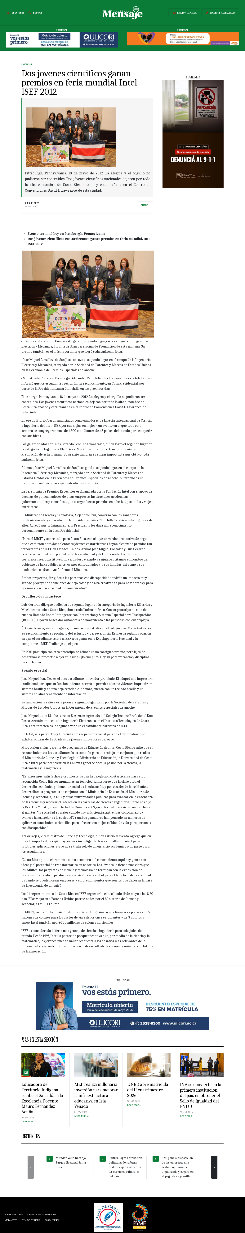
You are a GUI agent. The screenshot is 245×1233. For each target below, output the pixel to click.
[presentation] (31, 1167)
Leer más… (28, 1121)
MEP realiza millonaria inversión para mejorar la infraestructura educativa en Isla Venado (96, 1095)
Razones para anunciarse (41, 1214)
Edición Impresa (184, 12)
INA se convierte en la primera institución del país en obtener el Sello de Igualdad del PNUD (200, 1095)
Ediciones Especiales (220, 12)
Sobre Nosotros (14, 1214)
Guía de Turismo (31, 1220)
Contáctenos (52, 1220)
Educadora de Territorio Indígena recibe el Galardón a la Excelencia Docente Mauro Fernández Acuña (42, 1098)
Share (144, 205)
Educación (26, 64)
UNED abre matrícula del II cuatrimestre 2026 (147, 1090)
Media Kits (11, 1220)
